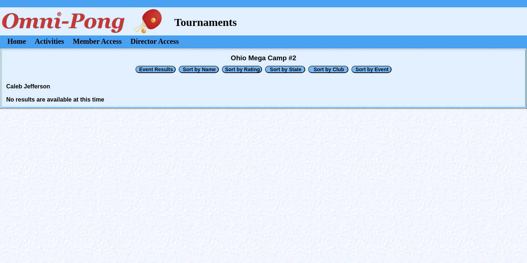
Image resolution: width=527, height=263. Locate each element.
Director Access (155, 41)
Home (16, 41)
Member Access (97, 41)
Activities (49, 41)
